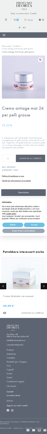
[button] (3, 286)
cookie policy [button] (11, 214)
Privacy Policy (29, 428)
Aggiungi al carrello (30, 158)
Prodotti (16, 46)
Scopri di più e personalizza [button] (23, 231)
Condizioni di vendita (5, 428)
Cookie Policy (38, 428)
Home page (6, 46)
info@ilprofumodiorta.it (16, 340)
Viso (15, 170)
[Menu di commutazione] (4, 35)
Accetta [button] (34, 225)
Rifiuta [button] (13, 225)
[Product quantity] (9, 158)
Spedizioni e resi (18, 428)
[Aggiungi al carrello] (32, 312)
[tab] (23, 192)
